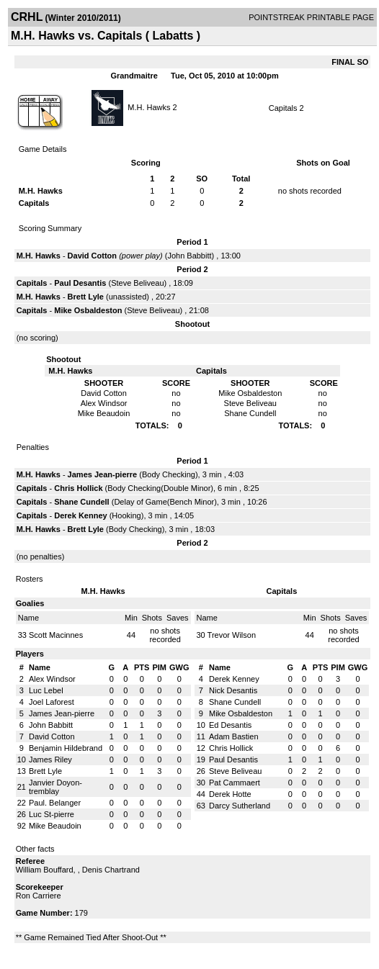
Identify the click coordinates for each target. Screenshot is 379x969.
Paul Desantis (80, 283)
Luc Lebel (46, 690)
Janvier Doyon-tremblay (55, 787)
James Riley (50, 759)
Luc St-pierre (51, 814)
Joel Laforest (51, 702)
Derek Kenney (80, 515)
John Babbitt (189, 255)
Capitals (283, 108)
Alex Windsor (52, 679)
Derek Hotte (230, 794)
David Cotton (92, 255)
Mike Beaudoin (55, 825)
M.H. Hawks (149, 106)
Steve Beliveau (137, 283)
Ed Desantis (230, 725)
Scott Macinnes (56, 635)
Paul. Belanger (55, 802)
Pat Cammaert (234, 782)
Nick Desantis (233, 690)
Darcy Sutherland (239, 805)
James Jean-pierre (103, 474)
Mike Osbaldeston (88, 310)
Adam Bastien (233, 736)
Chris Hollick (78, 488)
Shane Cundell (81, 501)
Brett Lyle (86, 296)
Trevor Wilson (232, 635)
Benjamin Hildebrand (65, 748)
